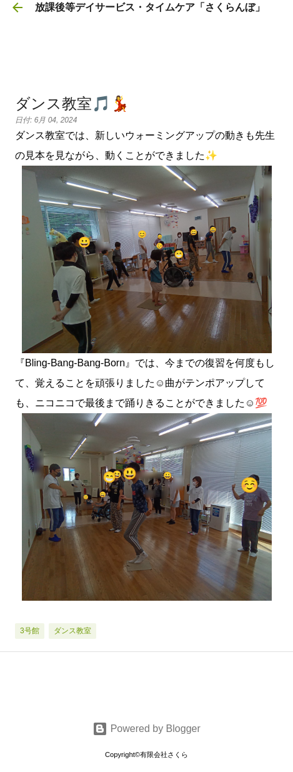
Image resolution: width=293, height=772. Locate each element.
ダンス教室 (72, 630)
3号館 (29, 630)
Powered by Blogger (146, 728)
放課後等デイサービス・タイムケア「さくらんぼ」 (150, 7)
